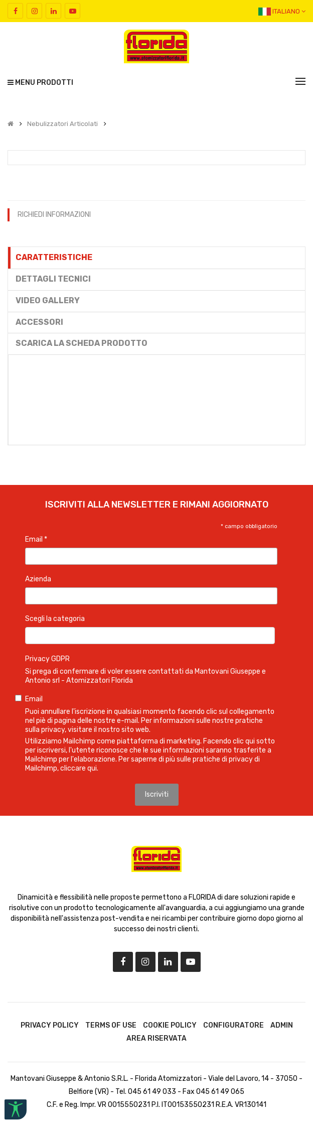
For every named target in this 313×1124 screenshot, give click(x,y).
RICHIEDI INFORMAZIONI (54, 214)
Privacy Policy (50, 1025)
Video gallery (48, 300)
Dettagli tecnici (53, 279)
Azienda (38, 579)
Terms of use (110, 1025)
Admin (281, 1025)
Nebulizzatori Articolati (62, 124)
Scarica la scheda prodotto (81, 343)
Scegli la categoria (55, 618)
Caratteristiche (54, 257)
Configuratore (233, 1025)
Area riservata (156, 1038)
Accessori (39, 322)
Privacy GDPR (47, 659)
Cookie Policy (170, 1025)
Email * (36, 539)
